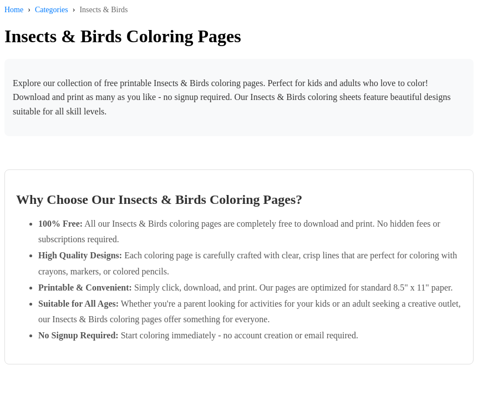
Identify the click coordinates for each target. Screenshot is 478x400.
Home (13, 10)
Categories (51, 10)
